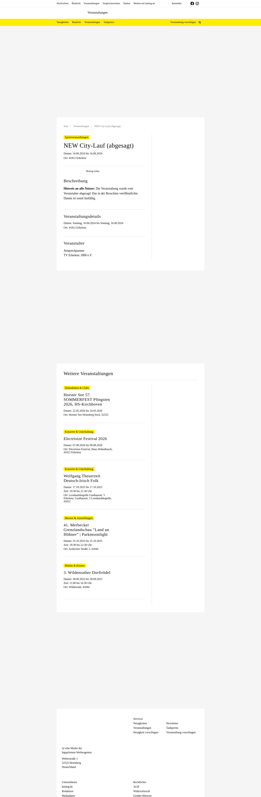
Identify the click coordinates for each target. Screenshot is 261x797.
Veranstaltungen (81, 126)
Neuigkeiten (140, 723)
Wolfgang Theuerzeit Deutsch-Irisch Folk (82, 478)
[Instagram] (70, 773)
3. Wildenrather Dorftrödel (87, 572)
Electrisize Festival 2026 (85, 438)
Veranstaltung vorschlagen (183, 22)
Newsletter (172, 723)
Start (66, 126)
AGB (136, 786)
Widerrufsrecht (141, 791)
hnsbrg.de (67, 786)
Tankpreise (172, 727)
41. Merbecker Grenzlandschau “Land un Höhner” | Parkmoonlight (86, 530)
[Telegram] (76, 773)
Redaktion (67, 791)
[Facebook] (63, 773)
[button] (200, 22)
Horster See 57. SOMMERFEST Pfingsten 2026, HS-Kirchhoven (87, 399)
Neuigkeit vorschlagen (145, 732)
